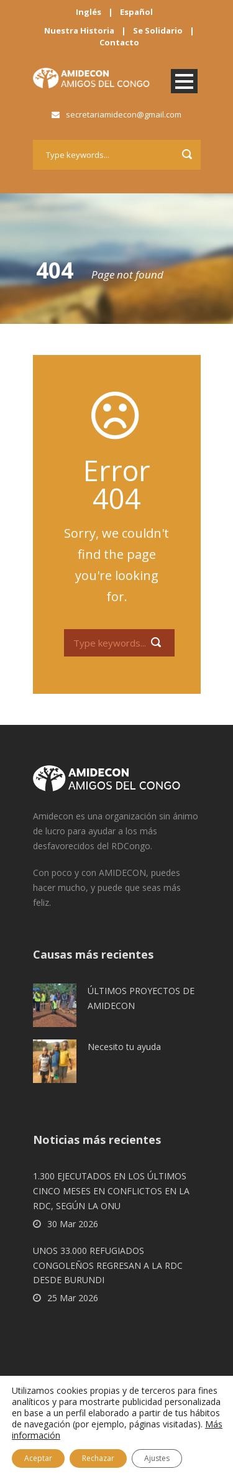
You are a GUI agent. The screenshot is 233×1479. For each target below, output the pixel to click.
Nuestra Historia (79, 30)
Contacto (119, 42)
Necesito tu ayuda (124, 1047)
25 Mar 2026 (72, 1298)
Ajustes (157, 1458)
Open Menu (184, 81)
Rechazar (98, 1458)
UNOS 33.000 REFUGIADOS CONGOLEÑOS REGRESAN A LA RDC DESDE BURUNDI (108, 1265)
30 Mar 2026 (72, 1224)
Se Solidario (158, 30)
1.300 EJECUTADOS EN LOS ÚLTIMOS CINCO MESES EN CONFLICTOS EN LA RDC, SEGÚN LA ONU (111, 1191)
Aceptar (38, 1458)
